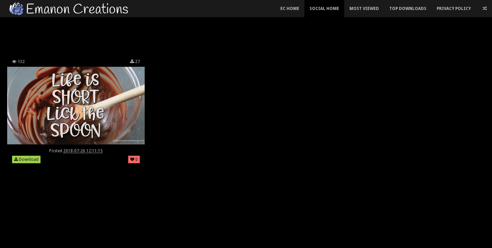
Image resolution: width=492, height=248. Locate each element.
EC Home (289, 8)
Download (26, 159)
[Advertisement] (194, 35)
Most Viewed (364, 8)
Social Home (324, 8)
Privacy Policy (454, 8)
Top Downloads (407, 8)
